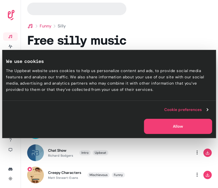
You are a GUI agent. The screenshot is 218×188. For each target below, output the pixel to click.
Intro (85, 153)
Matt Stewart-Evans (63, 178)
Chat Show (57, 150)
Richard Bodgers (60, 156)
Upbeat (100, 153)
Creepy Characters (64, 172)
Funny (45, 26)
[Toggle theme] (10, 178)
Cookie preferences (183, 109)
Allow (178, 126)
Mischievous (99, 175)
